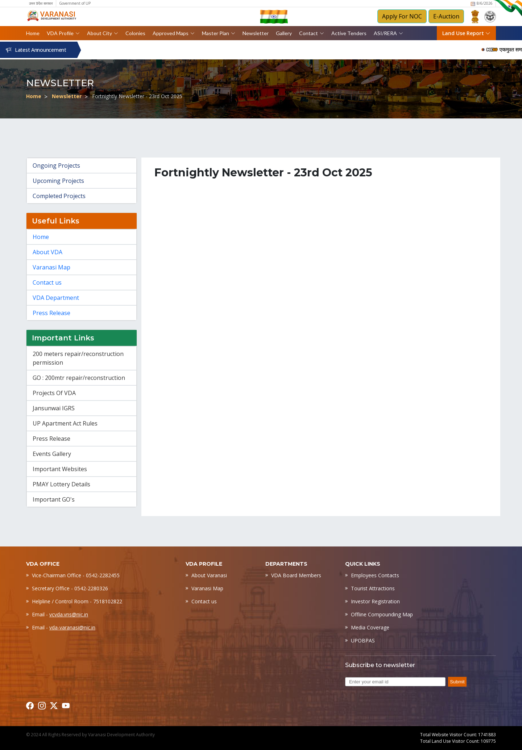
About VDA (47, 252)
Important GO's (54, 499)
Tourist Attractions (373, 588)
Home (33, 33)
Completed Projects (59, 196)
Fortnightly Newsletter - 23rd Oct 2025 (137, 96)
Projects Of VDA (54, 393)
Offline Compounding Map (382, 614)
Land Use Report (466, 33)
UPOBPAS (363, 640)
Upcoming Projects (58, 181)
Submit (457, 681)
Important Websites (60, 469)
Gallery (284, 33)
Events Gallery (52, 454)
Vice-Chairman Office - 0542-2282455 (76, 575)
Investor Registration (375, 601)
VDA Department (56, 298)
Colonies (135, 33)
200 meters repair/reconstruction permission (78, 358)
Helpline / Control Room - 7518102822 (77, 601)
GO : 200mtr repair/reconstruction (79, 378)
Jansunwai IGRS (54, 408)
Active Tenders (348, 33)
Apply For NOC (402, 16)
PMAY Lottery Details (61, 484)
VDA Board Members (296, 575)
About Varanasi (209, 575)
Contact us (47, 282)
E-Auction (446, 16)
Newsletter (256, 33)
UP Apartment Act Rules (65, 423)
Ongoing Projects (56, 165)
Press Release (51, 313)
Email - (60, 614)
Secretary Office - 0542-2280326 (70, 588)
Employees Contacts (375, 575)
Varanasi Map (51, 267)
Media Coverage (370, 627)
